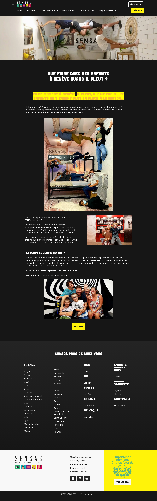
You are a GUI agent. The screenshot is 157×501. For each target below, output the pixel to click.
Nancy (57, 380)
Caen (26, 385)
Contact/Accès (87, 13)
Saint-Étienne (60, 418)
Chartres (28, 392)
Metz (56, 370)
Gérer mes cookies (79, 472)
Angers (27, 371)
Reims (57, 401)
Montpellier (59, 373)
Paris (56, 391)
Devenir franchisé (78, 464)
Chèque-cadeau (105, 13)
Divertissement (47, 13)
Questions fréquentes (80, 457)
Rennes (57, 405)
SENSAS (61, 354)
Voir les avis (122, 482)
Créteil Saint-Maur (33, 399)
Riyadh (117, 391)
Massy (27, 431)
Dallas (87, 371)
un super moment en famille (66, 110)
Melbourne (119, 405)
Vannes (57, 432)
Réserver (138, 13)
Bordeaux (28, 378)
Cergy (27, 389)
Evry (26, 403)
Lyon (26, 420)
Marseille (28, 427)
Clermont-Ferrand (33, 396)
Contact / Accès (77, 460)
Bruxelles (88, 417)
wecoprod (91, 494)
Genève (135, 5)
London (87, 383)
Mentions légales (78, 468)
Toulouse (58, 425)
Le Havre (28, 413)
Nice (56, 387)
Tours (56, 428)
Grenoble (28, 406)
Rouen (57, 408)
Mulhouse (59, 377)
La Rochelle (29, 410)
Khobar (117, 394)
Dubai (117, 377)
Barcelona (89, 405)
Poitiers (57, 398)
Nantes (57, 384)
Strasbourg (59, 421)
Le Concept (31, 13)
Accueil (18, 13)
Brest (26, 382)
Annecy (27, 375)
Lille (26, 417)
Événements (67, 13)
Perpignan (59, 394)
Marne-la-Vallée (32, 424)
